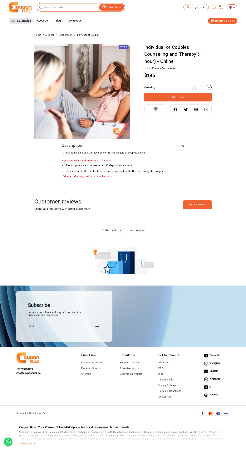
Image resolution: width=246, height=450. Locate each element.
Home (37, 35)
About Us (42, 20)
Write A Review (197, 205)
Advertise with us (130, 368)
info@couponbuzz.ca (28, 373)
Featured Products (91, 362)
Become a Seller (129, 362)
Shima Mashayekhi (163, 68)
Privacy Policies (167, 385)
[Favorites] (214, 7)
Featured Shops (90, 368)
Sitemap (86, 374)
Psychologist (65, 35)
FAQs (161, 368)
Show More (25, 444)
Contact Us (74, 20)
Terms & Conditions (169, 391)
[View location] (111, 7)
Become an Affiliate (131, 374)
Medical (49, 35)
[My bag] (221, 7)
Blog (58, 20)
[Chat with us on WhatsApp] (8, 442)
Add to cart (178, 97)
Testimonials (165, 379)
